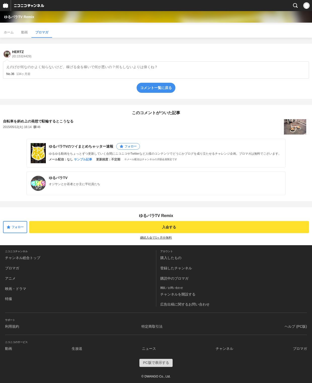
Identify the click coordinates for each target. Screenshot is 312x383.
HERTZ (21, 54)
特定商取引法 (152, 326)
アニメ (10, 278)
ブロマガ (41, 32)
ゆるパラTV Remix (19, 17)
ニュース (149, 349)
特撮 (8, 299)
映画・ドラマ (15, 289)
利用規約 (12, 326)
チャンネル (224, 349)
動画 (24, 32)
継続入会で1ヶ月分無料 (156, 237)
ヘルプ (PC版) (296, 326)
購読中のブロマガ (174, 278)
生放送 (77, 349)
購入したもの (170, 258)
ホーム (9, 32)
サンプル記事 (83, 159)
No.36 (10, 73)
